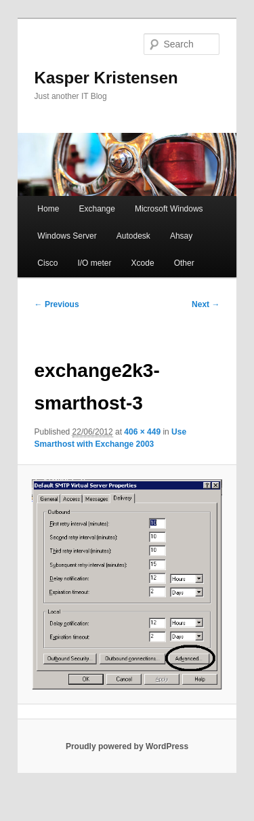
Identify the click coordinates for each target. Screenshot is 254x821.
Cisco (47, 263)
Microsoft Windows (169, 209)
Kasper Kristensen (106, 77)
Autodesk (133, 236)
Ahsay (181, 236)
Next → (205, 304)
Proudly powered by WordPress (127, 746)
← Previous (57, 304)
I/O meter (94, 263)
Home (48, 209)
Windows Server (66, 236)
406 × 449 (142, 432)
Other (184, 263)
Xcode (142, 263)
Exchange (96, 209)
